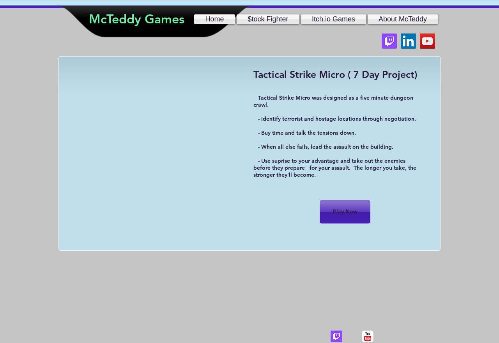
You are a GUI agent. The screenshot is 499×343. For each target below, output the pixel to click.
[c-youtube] (367, 336)
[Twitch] (389, 41)
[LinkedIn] (408, 41)
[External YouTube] (152, 136)
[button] (402, 19)
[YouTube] (427, 41)
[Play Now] (345, 211)
